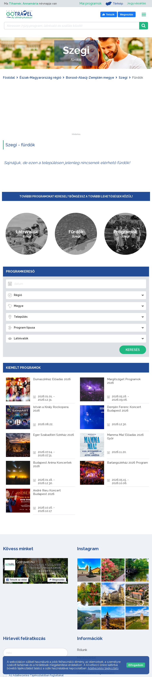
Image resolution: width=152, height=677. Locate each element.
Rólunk (82, 650)
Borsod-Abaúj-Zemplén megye (90, 77)
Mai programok (90, 3)
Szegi (123, 77)
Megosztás (56, 579)
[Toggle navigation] (144, 14)
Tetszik (16, 579)
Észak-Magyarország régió (40, 77)
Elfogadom (135, 665)
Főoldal (9, 77)
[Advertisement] (76, 108)
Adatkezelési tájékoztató (103, 668)
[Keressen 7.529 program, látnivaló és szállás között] (71, 25)
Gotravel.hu (25, 562)
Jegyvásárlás (136, 3)
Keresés (133, 350)
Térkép (114, 4)
